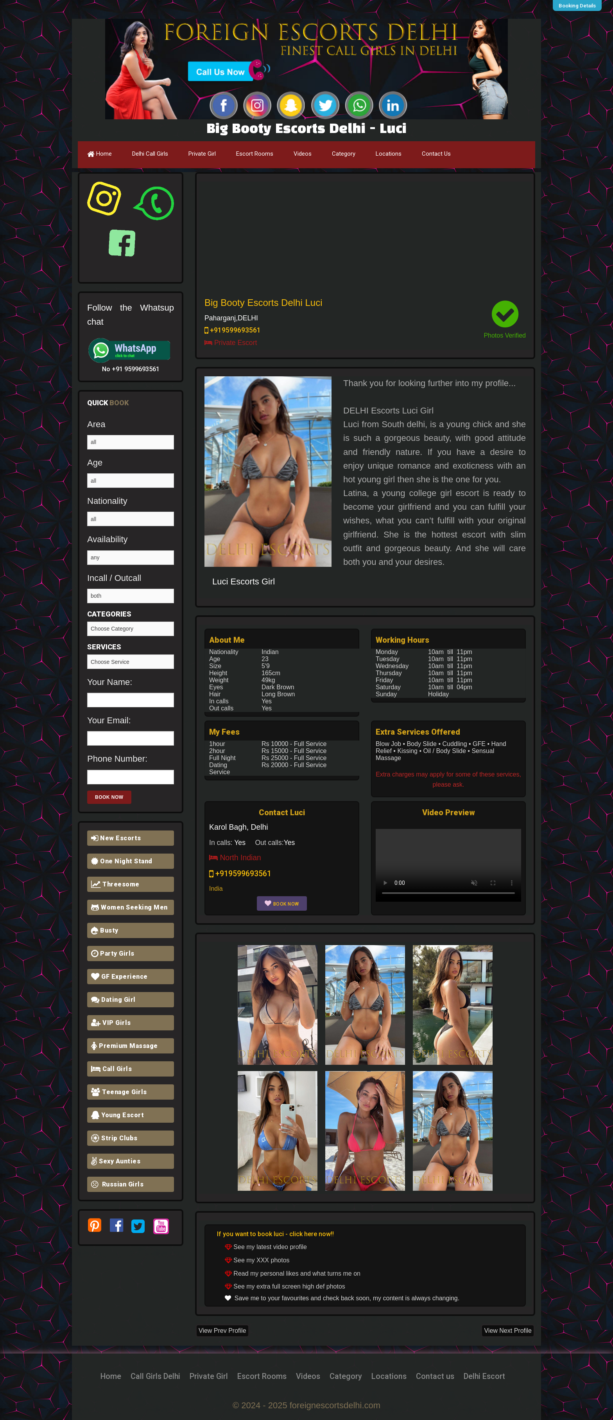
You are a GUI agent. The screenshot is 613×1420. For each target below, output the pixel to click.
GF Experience (119, 976)
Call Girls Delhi (142, 1376)
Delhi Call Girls (150, 153)
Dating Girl (113, 999)
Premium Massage (124, 1046)
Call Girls (111, 1069)
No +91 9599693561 (131, 369)
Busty (104, 930)
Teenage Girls (119, 1092)
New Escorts (116, 838)
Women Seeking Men (129, 907)
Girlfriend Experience (130, 661)
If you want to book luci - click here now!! (275, 1234)
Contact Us (436, 153)
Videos (303, 153)
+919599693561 (232, 330)
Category (343, 153)
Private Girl (202, 153)
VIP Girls (111, 1022)
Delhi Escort (499, 1376)
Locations (388, 153)
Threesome (115, 884)
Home (99, 153)
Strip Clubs (114, 1138)
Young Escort (117, 1115)
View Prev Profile (222, 1330)
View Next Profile (508, 1330)
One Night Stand (121, 861)
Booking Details (579, 5)
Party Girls (112, 953)
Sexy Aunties (115, 1161)
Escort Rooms (254, 153)
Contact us (446, 1376)
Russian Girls (117, 1184)
